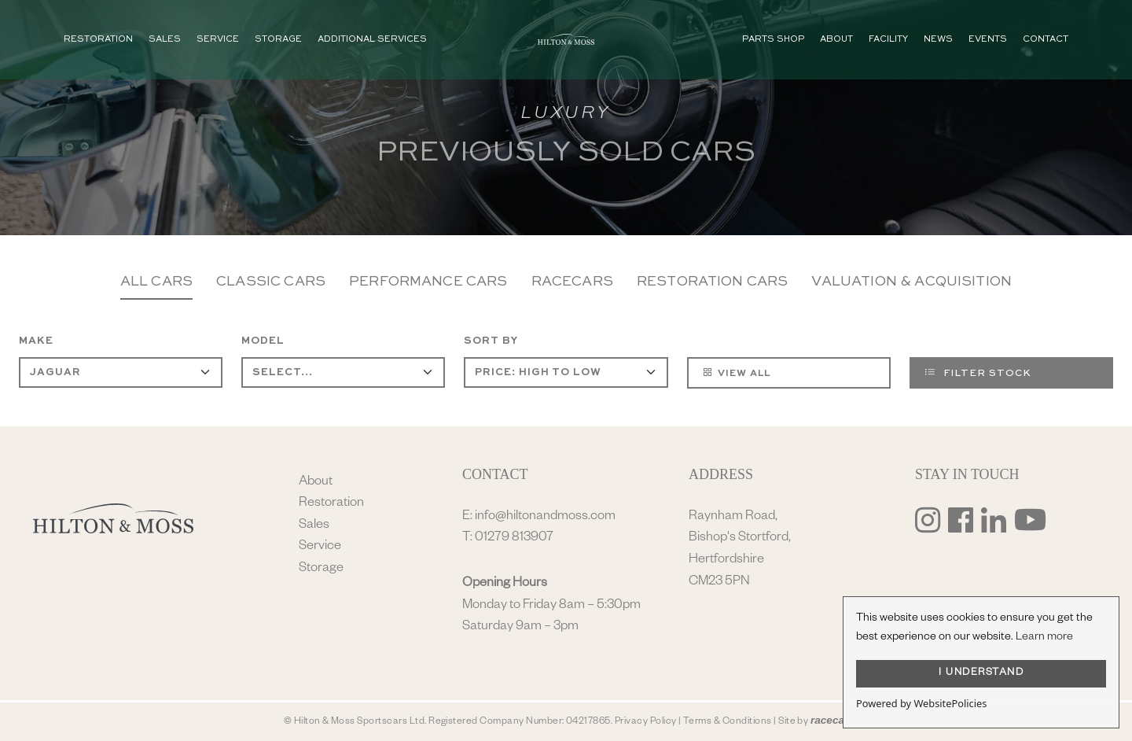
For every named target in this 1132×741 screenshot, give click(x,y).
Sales (314, 525)
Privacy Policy (646, 722)
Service (320, 547)
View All (736, 372)
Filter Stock (977, 372)
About (316, 482)
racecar (829, 720)
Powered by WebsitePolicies (921, 703)
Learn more (1044, 638)
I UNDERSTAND (981, 673)
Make (36, 341)
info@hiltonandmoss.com (545, 517)
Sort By (491, 341)
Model (263, 341)
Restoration (331, 503)
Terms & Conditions (727, 722)
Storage (321, 569)
